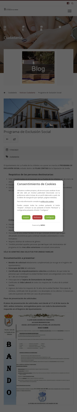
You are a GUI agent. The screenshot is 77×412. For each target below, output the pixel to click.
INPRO (42, 225)
